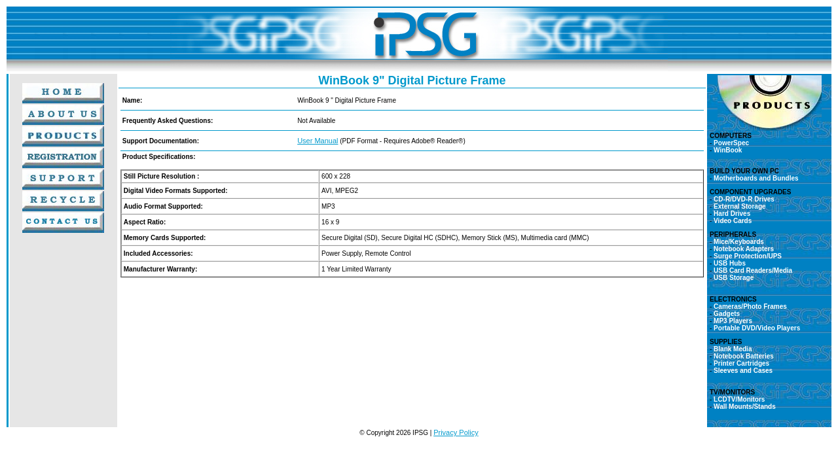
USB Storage (734, 277)
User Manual (317, 141)
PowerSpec (731, 143)
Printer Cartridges (741, 363)
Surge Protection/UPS (748, 256)
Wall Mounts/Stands (743, 406)
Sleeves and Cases (743, 370)
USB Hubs (730, 263)
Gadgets (727, 313)
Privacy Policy (455, 432)
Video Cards (733, 220)
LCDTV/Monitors (739, 399)
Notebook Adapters (744, 249)
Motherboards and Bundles (756, 178)
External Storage (739, 206)
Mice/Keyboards (739, 241)
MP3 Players (733, 320)
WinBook (728, 150)
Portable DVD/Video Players (757, 328)
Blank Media (733, 349)
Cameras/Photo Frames (750, 306)
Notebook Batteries (744, 356)
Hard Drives (732, 213)
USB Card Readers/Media (753, 270)
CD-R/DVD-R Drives (744, 199)
